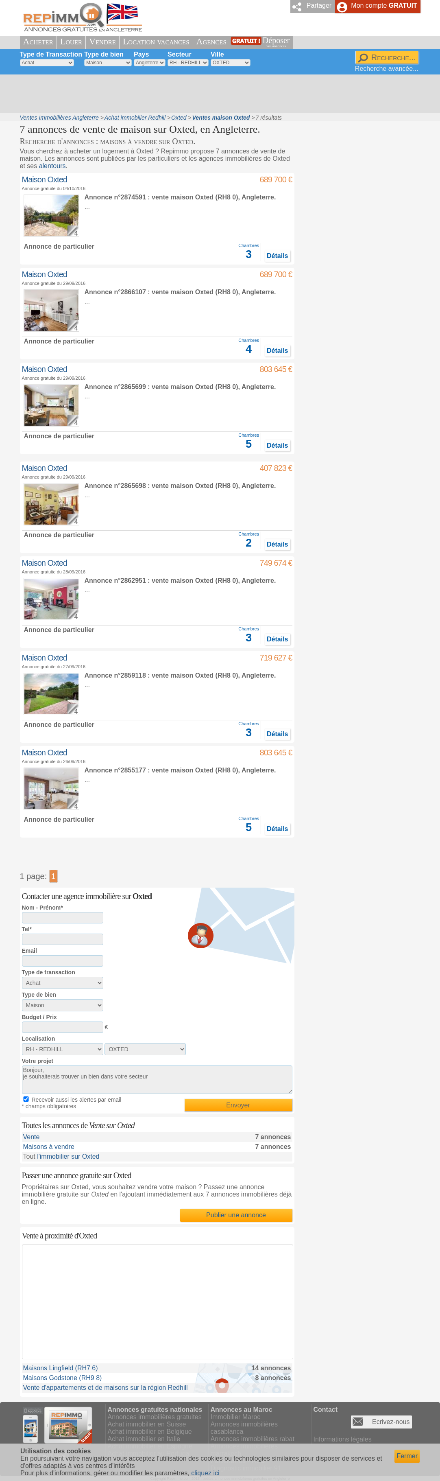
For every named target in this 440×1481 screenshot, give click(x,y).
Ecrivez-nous (391, 1421)
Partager (319, 5)
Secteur (180, 54)
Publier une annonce (236, 1215)
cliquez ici (205, 1473)
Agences (211, 41)
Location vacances (156, 41)
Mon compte (384, 5)
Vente (31, 1136)
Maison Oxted (44, 179)
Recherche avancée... (386, 68)
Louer (71, 41)
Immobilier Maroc (236, 1416)
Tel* (27, 929)
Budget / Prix (39, 1017)
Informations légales (343, 1439)
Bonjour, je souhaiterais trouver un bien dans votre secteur (157, 1079)
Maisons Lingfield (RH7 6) (60, 1368)
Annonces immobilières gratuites (155, 1416)
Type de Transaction (51, 54)
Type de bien (104, 54)
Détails (277, 255)
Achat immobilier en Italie (144, 1438)
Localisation (38, 1038)
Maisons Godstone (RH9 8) (62, 1377)
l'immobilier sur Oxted (68, 1156)
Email (29, 950)
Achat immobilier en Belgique (150, 1431)
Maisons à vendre (48, 1146)
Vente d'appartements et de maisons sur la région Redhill (105, 1387)
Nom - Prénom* (42, 907)
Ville (217, 54)
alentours (52, 165)
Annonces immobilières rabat (252, 1438)
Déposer (276, 42)
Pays (141, 54)
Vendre (102, 41)
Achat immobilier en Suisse (147, 1424)
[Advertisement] (217, 93)
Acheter (38, 41)
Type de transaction (48, 972)
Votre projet (38, 1061)
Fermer (407, 1456)
